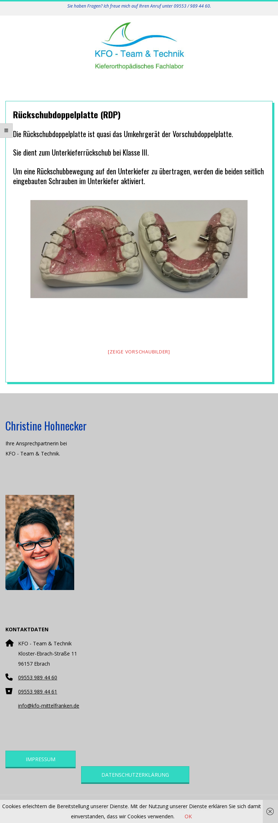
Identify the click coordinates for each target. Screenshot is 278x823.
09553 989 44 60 (37, 677)
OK (188, 816)
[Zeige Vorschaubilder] (139, 351)
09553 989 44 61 (37, 691)
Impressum (40, 759)
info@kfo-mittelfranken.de (48, 705)
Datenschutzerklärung (135, 774)
